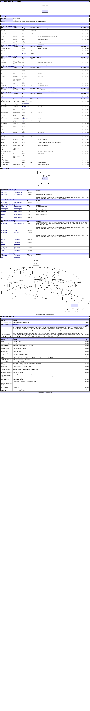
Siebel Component (12, 26)
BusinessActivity (4, 206)
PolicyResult (16, 232)
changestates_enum (25, 103)
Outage (15, 230)
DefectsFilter (3, 239)
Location (2, 250)
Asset (2, 242)
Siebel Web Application (18, 194)
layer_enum (24, 53)
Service (2, 217)
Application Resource (13, 45)
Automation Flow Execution (19, 223)
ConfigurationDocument (18, 192)
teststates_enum (25, 118)
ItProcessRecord (4, 247)
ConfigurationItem (12, 66)
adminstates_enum (25, 100)
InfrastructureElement (13, 56)
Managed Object (12, 87)
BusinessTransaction (4, 212)
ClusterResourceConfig (5, 215)
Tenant (2, 251)
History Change (17, 255)
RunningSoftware (4, 202)
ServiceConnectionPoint (18, 237)
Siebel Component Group (5, 197)
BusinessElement (4, 211)
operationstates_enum (26, 110)
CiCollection (3, 214)
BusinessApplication (4, 208)
